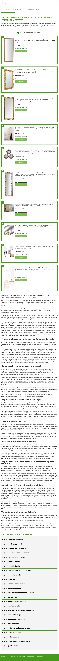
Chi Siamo (4, 656)
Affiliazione (12, 656)
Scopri (21, 51)
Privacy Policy (21, 656)
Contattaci (40, 656)
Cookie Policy (30, 656)
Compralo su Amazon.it (21, 48)
